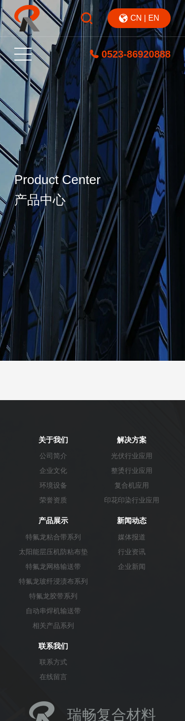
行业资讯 (132, 552)
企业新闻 (132, 566)
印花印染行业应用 (131, 500)
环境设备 (53, 485)
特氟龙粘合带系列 (53, 537)
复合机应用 (131, 485)
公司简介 (53, 456)
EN (153, 18)
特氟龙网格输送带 (53, 566)
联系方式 (53, 662)
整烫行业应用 (131, 470)
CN (136, 18)
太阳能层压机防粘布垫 (53, 552)
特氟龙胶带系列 (53, 596)
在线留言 (53, 677)
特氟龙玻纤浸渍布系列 (53, 581)
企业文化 (53, 470)
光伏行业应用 (131, 456)
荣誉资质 (53, 500)
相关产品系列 (53, 625)
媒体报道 (132, 537)
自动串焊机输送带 (53, 611)
